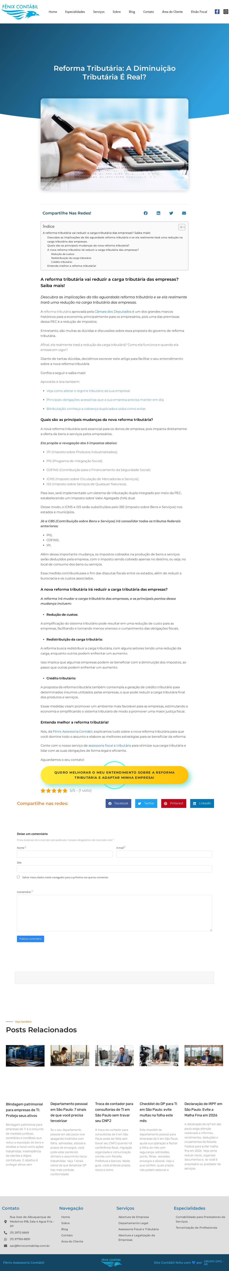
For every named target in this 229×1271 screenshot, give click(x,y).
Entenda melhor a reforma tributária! (72, 265)
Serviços (98, 12)
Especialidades (75, 12)
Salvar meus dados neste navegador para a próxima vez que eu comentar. (65, 877)
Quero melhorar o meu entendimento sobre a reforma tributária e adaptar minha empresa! (114, 775)
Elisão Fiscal (199, 12)
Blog (132, 12)
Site (19, 862)
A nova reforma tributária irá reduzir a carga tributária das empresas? (93, 249)
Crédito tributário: (62, 262)
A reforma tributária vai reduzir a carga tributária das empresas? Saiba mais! (96, 233)
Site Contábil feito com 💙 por (178, 1262)
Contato (148, 12)
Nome (21, 848)
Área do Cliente (172, 12)
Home (53, 12)
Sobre (117, 12)
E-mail (120, 848)
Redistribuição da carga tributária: (71, 258)
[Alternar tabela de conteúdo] (179, 227)
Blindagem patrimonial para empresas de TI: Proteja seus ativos (24, 1110)
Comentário (25, 892)
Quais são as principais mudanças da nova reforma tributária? (88, 245)
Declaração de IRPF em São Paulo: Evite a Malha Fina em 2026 (203, 1109)
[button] (145, 213)
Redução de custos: (63, 254)
